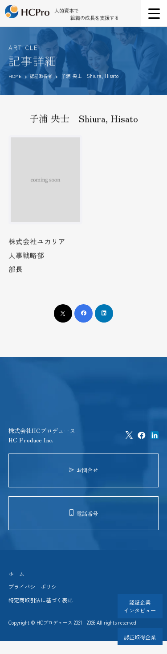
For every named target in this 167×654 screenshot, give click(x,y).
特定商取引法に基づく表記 (43, 612)
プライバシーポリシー (37, 598)
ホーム (17, 584)
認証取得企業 (138, 635)
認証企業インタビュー (138, 604)
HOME (15, 75)
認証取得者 (44, 75)
